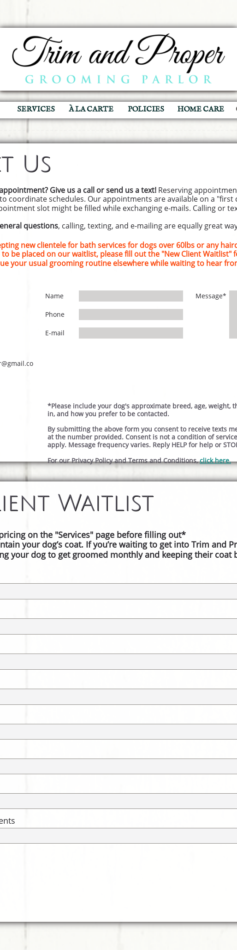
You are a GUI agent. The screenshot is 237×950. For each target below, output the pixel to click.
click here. (215, 460)
